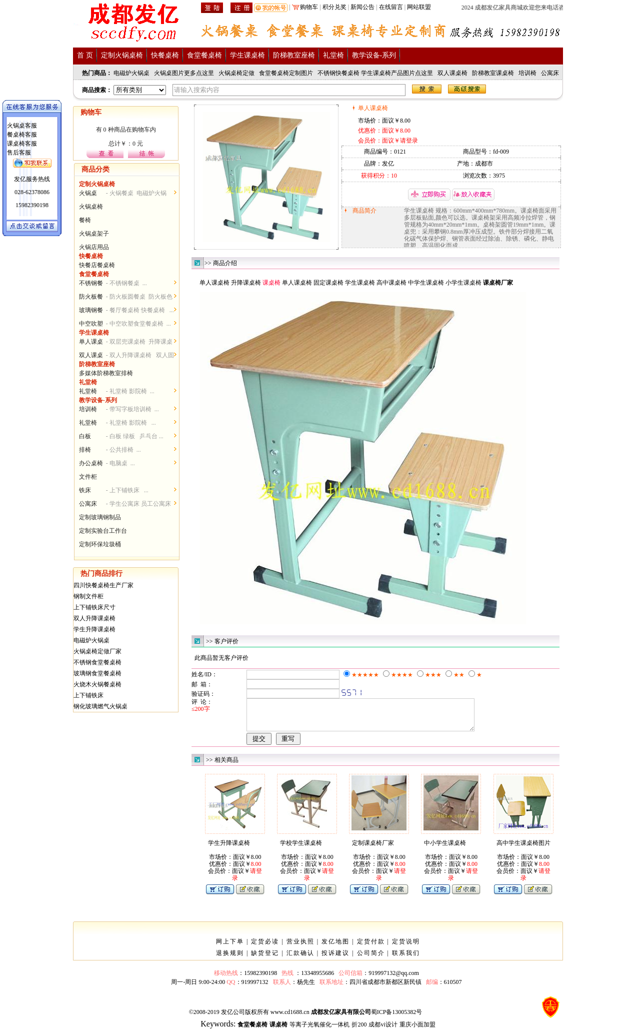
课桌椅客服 (22, 143)
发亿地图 (336, 947)
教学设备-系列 (374, 55)
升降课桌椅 (246, 282)
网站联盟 (419, 7)
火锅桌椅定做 (236, 73)
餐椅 (85, 220)
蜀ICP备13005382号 (396, 1017)
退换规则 (230, 958)
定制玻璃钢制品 (100, 517)
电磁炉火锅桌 (132, 73)
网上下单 (230, 947)
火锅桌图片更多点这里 (184, 73)
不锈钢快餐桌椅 (339, 73)
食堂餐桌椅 (204, 55)
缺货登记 (265, 958)
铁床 (85, 490)
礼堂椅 (333, 55)
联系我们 (406, 958)
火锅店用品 (94, 247)
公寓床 (550, 73)
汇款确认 (300, 958)
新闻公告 (362, 7)
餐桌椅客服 (22, 134)
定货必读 (265, 947)
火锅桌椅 (91, 206)
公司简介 (371, 958)
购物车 (309, 7)
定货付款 (371, 947)
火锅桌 (88, 193)
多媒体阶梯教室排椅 (106, 373)
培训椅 (527, 73)
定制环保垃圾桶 (100, 544)
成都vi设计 (382, 1030)
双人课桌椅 (453, 73)
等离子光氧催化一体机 (320, 1030)
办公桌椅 (91, 463)
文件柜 (88, 476)
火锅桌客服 (22, 125)
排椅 (85, 449)
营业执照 (300, 947)
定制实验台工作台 (103, 530)
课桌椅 (303, 282)
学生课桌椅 (247, 55)
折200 (359, 1030)
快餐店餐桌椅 (97, 265)
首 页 (85, 55)
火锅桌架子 (94, 233)
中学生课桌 (423, 282)
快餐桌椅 (165, 55)
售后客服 (19, 152)
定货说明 (406, 947)
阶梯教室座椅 (294, 55)
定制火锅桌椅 (122, 55)
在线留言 (391, 7)
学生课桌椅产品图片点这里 (397, 73)
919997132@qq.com (393, 978)
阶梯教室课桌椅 (493, 73)
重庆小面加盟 (418, 1030)
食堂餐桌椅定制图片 (286, 73)
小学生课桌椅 (464, 282)
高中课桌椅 (391, 282)
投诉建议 (336, 958)
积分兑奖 (334, 7)
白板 (85, 436)
